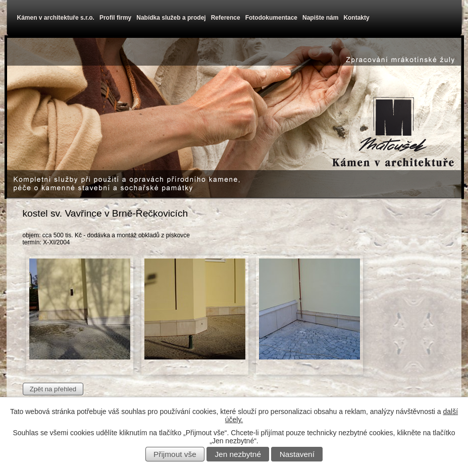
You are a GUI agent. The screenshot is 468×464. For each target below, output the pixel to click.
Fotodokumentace (271, 17)
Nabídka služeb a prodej (170, 17)
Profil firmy (115, 17)
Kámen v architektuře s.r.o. (55, 17)
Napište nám (320, 17)
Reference (225, 17)
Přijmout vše (174, 454)
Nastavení (297, 454)
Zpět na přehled (53, 389)
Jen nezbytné (238, 454)
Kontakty (356, 17)
